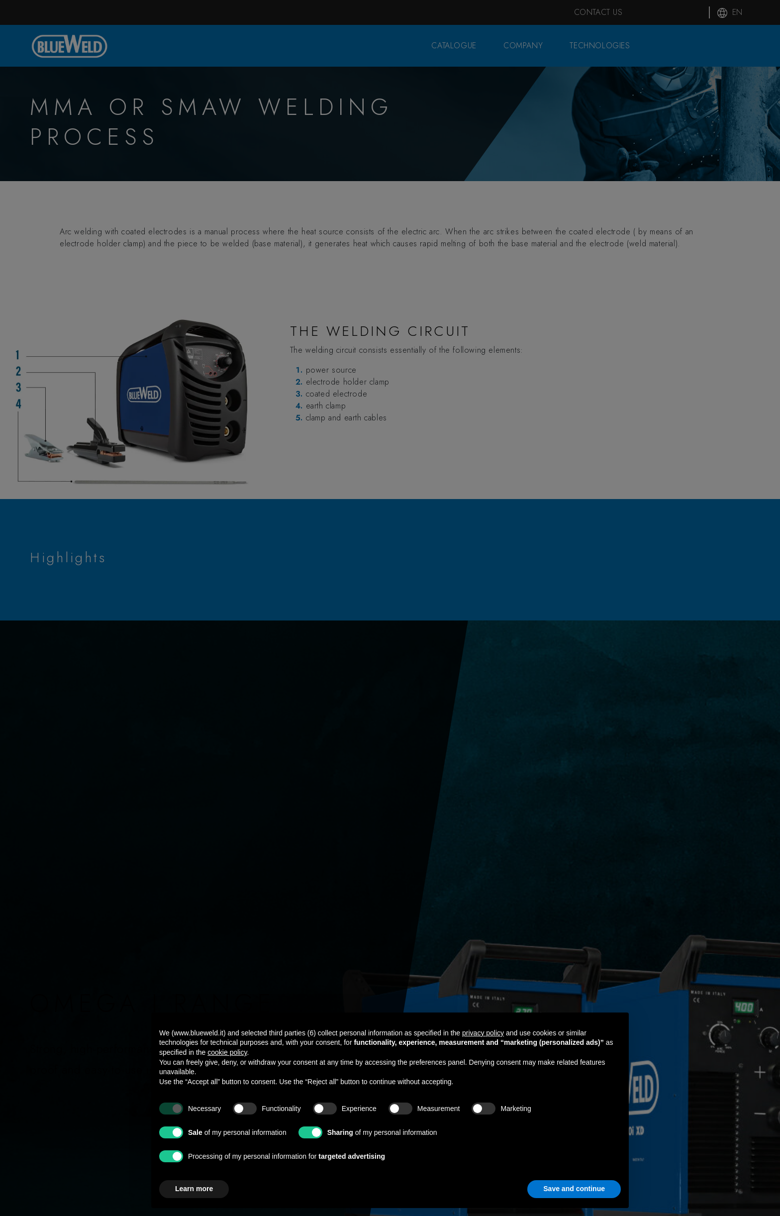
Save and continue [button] (574, 1189)
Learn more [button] (194, 1189)
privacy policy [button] (483, 1033)
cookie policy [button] (227, 1052)
